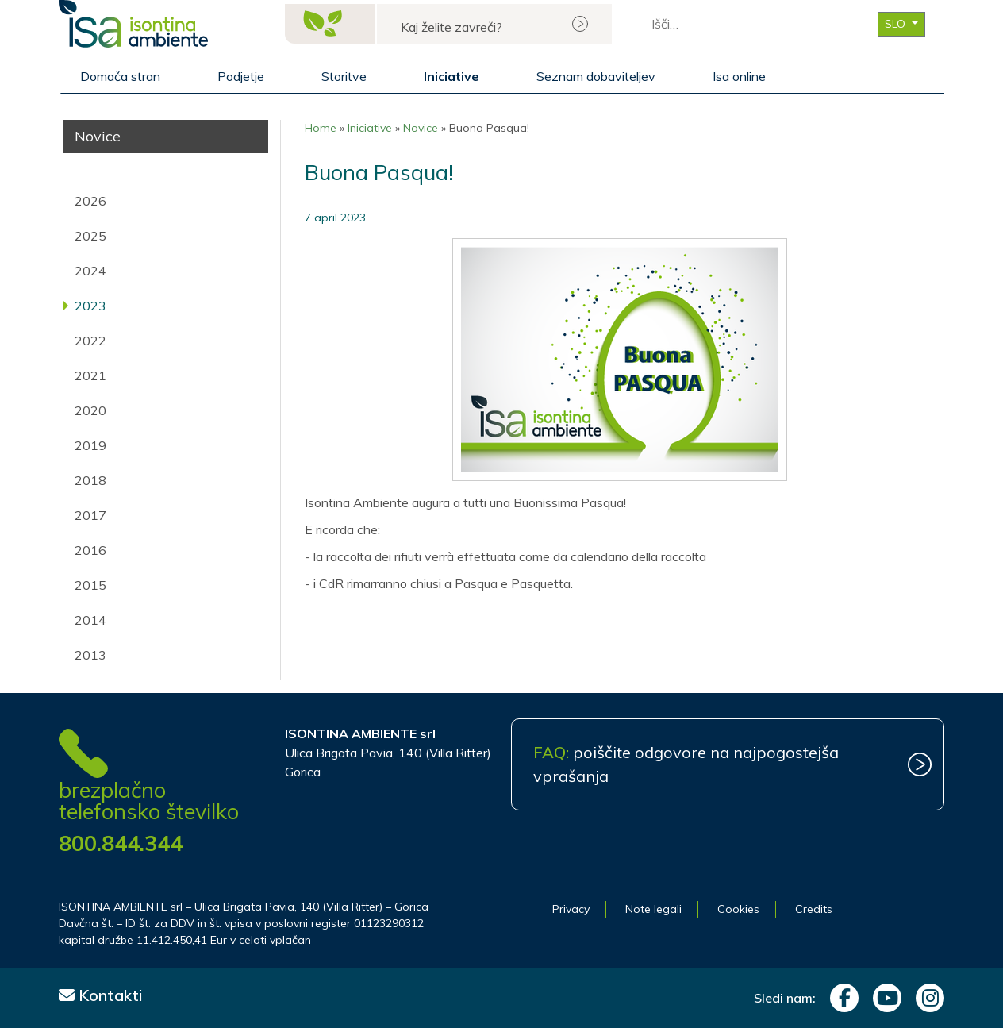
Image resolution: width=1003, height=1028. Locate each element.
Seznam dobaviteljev (595, 76)
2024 (90, 271)
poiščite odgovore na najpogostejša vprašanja (686, 764)
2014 (90, 620)
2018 (90, 480)
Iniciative (451, 76)
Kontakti (101, 995)
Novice (420, 128)
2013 (90, 655)
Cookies (738, 909)
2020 (90, 410)
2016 (90, 550)
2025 (90, 236)
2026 (90, 201)
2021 (90, 375)
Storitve (344, 76)
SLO (897, 24)
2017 (90, 515)
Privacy (571, 909)
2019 (90, 445)
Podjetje (240, 76)
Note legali (653, 909)
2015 (90, 585)
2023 (90, 306)
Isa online (739, 76)
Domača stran (120, 76)
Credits (813, 909)
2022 (90, 340)
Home (320, 128)
